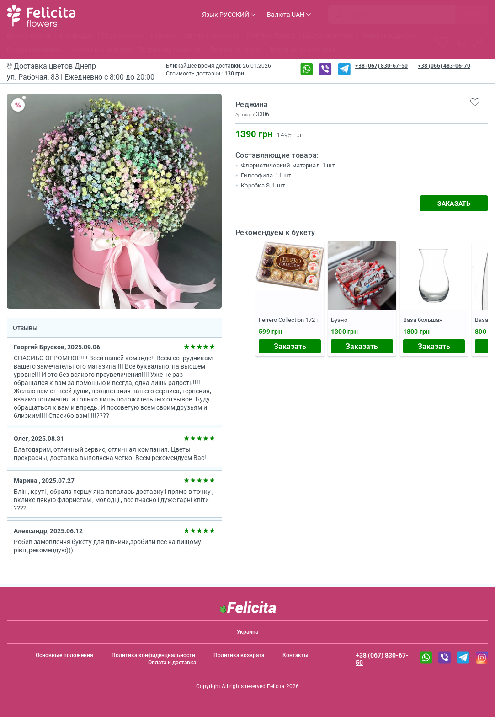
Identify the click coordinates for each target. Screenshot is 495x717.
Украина (247, 632)
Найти (471, 14)
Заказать (290, 346)
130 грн (234, 73)
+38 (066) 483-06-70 (444, 66)
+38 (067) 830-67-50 (381, 66)
